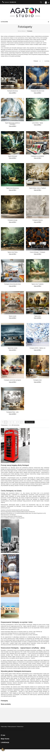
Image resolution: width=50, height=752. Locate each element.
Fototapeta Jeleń (37, 380)
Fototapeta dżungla (12, 220)
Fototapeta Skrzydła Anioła (37, 91)
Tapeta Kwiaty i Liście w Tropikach (37, 188)
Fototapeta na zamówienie (37, 156)
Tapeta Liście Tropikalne (37, 284)
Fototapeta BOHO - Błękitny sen (37, 348)
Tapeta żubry (37, 316)
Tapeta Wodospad (12, 156)
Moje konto (5, 739)
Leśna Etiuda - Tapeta (37, 123)
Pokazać (36, 61)
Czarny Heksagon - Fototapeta (37, 252)
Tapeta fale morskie (12, 348)
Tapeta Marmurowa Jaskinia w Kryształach (12, 123)
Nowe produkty (6, 704)
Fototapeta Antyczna (37, 220)
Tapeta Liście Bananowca (12, 188)
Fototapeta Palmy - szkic (12, 412)
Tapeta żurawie (12, 316)
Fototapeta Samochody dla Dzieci (12, 284)
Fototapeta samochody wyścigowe (12, 380)
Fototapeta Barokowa (12, 91)
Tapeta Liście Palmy (12, 252)
